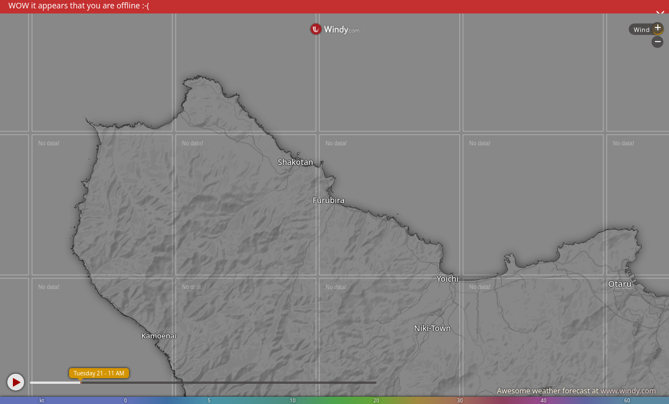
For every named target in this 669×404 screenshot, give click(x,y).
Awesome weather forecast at (576, 390)
